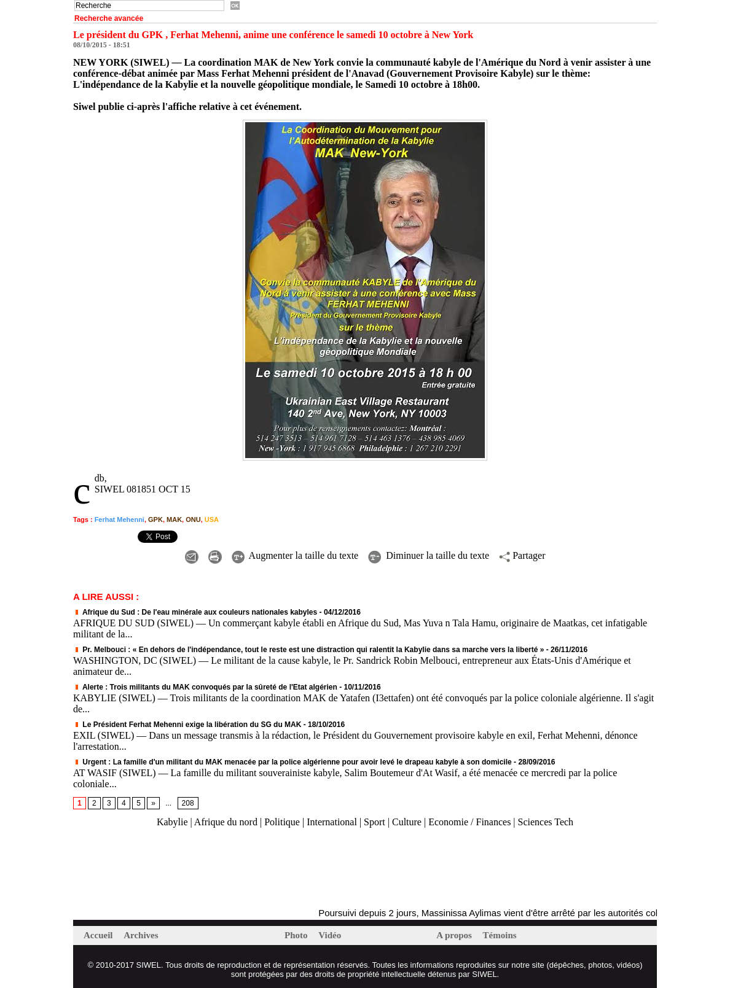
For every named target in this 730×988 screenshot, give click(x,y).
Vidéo (329, 935)
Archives (141, 935)
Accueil (99, 935)
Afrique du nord (225, 822)
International (332, 822)
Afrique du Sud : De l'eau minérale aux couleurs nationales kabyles (195, 612)
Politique (282, 822)
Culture (407, 822)
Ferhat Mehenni (119, 519)
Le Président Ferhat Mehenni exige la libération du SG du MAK (187, 724)
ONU (193, 519)
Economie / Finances (469, 822)
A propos (455, 935)
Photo (297, 935)
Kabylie (172, 822)
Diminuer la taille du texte (428, 555)
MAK (174, 519)
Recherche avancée (108, 18)
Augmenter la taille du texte (295, 555)
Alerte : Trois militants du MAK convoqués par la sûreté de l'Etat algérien (205, 687)
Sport (374, 822)
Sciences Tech (546, 822)
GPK (155, 519)
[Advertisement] (217, 868)
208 (188, 803)
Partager (522, 555)
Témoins (500, 935)
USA (212, 519)
